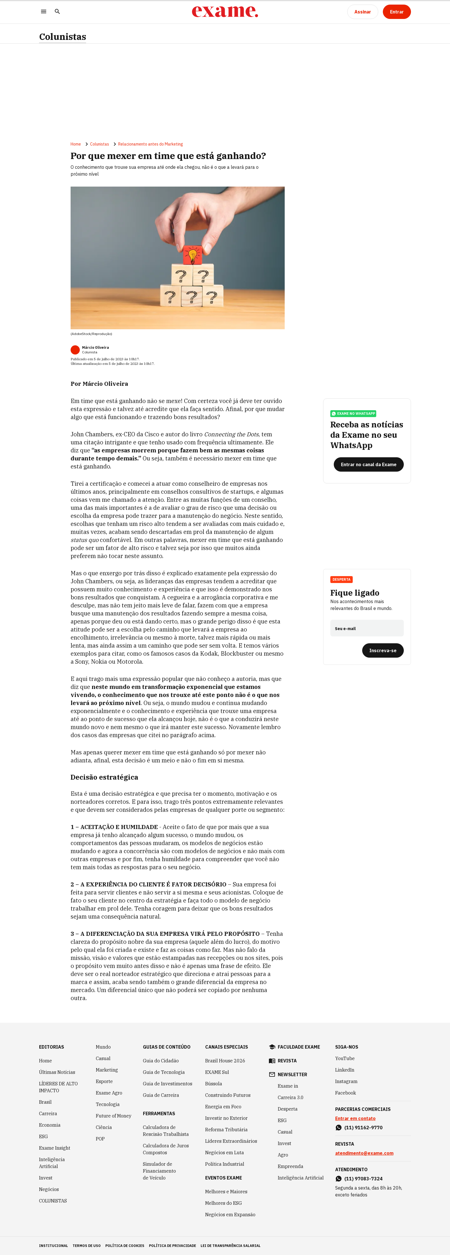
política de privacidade (172, 1246)
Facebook (345, 1093)
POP (100, 1139)
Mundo (103, 1047)
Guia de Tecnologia (164, 1072)
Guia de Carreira (161, 1095)
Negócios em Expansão (230, 1214)
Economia (50, 1125)
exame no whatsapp (353, 413)
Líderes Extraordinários (231, 1141)
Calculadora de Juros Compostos (166, 1149)
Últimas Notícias (57, 1072)
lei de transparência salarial (231, 1246)
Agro (283, 1155)
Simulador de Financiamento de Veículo (159, 1171)
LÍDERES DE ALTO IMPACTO (58, 1087)
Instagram (346, 1081)
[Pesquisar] (57, 12)
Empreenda (290, 1166)
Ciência (104, 1127)
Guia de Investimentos (167, 1083)
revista (287, 1061)
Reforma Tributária (226, 1129)
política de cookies (124, 1246)
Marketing (107, 1070)
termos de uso (87, 1246)
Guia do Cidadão (161, 1061)
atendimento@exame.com (364, 1153)
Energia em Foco (223, 1106)
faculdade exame (299, 1047)
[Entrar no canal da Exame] (369, 464)
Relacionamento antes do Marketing (150, 144)
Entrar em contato (355, 1118)
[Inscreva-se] (383, 650)
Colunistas (62, 36)
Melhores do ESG (223, 1203)
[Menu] (43, 12)
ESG (43, 1136)
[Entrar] (397, 12)
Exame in (288, 1086)
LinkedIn (344, 1070)
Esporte (104, 1081)
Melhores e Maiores (226, 1191)
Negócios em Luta (224, 1152)
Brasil (45, 1102)
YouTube (345, 1058)
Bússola (213, 1083)
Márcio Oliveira (95, 347)
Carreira (48, 1113)
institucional (53, 1246)
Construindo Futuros (228, 1095)
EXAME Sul (217, 1072)
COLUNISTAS (53, 1201)
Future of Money (113, 1116)
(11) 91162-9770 (363, 1127)
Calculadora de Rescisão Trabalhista (166, 1130)
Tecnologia (108, 1104)
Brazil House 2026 (225, 1061)
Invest (46, 1178)
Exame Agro (109, 1093)
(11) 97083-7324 (363, 1179)
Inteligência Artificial (52, 1163)
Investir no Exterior (226, 1118)
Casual (103, 1058)
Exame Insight (54, 1148)
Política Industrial (224, 1164)
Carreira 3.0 (291, 1097)
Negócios (49, 1189)
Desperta (341, 579)
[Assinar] (362, 12)
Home (76, 144)
